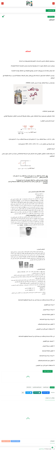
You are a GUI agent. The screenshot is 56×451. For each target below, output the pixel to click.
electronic (29, 387)
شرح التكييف (51, 16)
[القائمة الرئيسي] (53, 3)
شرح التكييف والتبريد (37, 387)
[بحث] (2, 3)
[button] (46, 392)
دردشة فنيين (41, 449)
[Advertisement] (28, 36)
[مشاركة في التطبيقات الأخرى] (23, 392)
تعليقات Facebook (15, 441)
